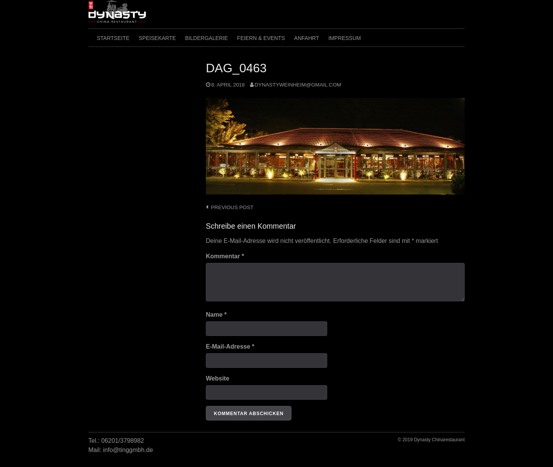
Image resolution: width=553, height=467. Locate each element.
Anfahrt (306, 38)
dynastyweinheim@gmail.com (298, 85)
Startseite (113, 38)
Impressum (344, 38)
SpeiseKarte (157, 38)
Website (217, 378)
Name (216, 314)
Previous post (232, 207)
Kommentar (225, 256)
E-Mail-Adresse (230, 346)
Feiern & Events (261, 38)
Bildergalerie (206, 38)
